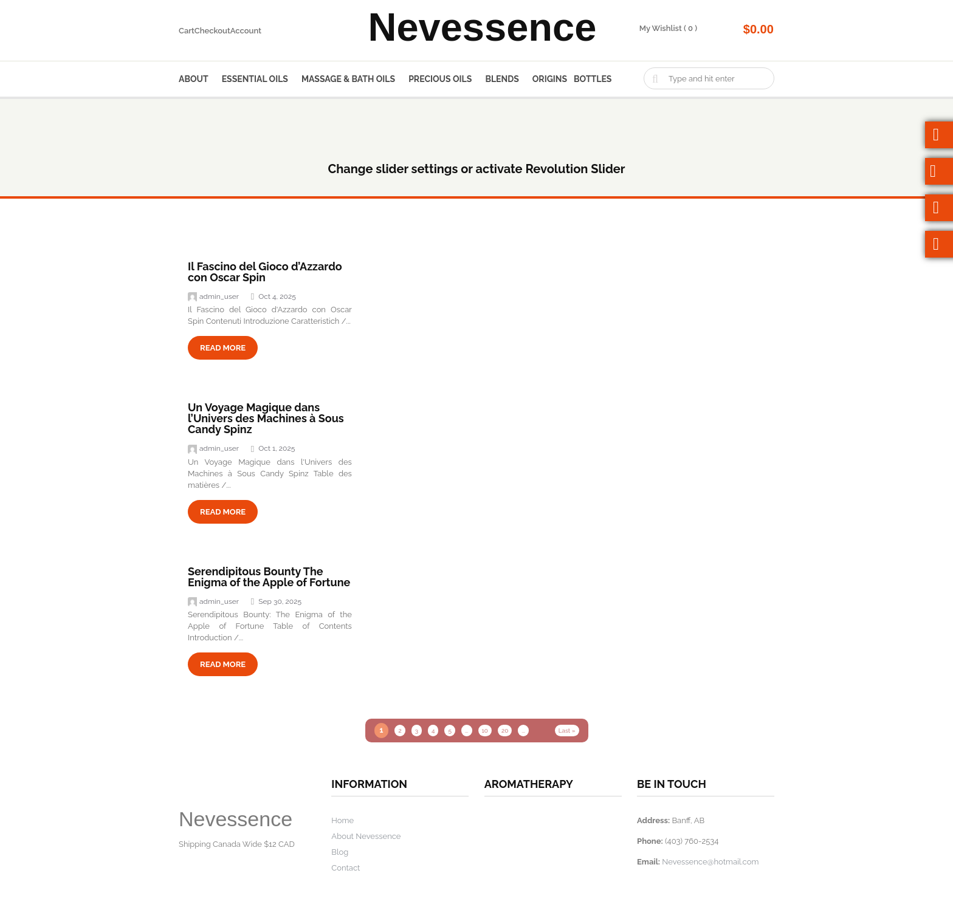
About (193, 79)
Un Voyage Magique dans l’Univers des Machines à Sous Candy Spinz (266, 418)
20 (504, 730)
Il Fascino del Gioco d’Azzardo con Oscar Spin (265, 272)
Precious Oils (440, 79)
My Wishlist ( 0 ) (668, 28)
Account (245, 30)
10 (485, 730)
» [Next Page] (543, 730)
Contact (345, 867)
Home (342, 820)
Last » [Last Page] (567, 730)
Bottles (592, 79)
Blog (339, 852)
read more (223, 347)
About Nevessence (366, 836)
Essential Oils (255, 79)
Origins (549, 79)
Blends (501, 79)
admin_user (213, 296)
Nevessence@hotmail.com (710, 861)
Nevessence (482, 30)
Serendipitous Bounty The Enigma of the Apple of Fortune (269, 577)
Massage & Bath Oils (348, 79)
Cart (186, 30)
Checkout (212, 30)
